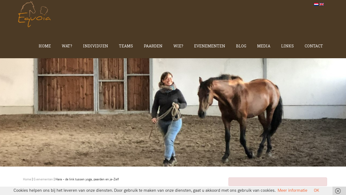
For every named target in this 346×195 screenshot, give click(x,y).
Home (45, 45)
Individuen (95, 45)
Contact (314, 45)
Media (263, 45)
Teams (126, 45)
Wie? (178, 45)
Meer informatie (292, 190)
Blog (241, 45)
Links (287, 45)
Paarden (153, 45)
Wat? (67, 45)
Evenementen (209, 45)
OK (316, 190)
